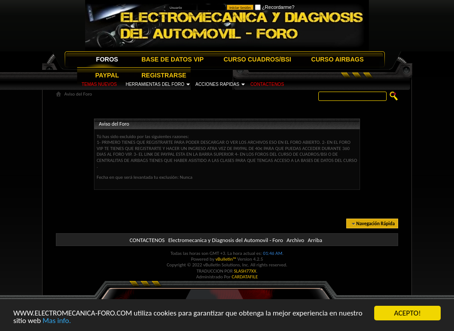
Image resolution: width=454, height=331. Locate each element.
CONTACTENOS (267, 84)
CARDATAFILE (245, 277)
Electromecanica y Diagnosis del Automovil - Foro (225, 240)
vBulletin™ (225, 259)
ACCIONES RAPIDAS (217, 84)
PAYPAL (107, 75)
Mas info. (57, 321)
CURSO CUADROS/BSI (257, 59)
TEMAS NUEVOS (99, 84)
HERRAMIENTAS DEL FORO (154, 84)
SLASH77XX (245, 271)
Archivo (295, 240)
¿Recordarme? (274, 7)
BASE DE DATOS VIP (172, 59)
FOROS (107, 59)
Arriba (315, 240)
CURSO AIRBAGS (337, 59)
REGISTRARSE (163, 75)
